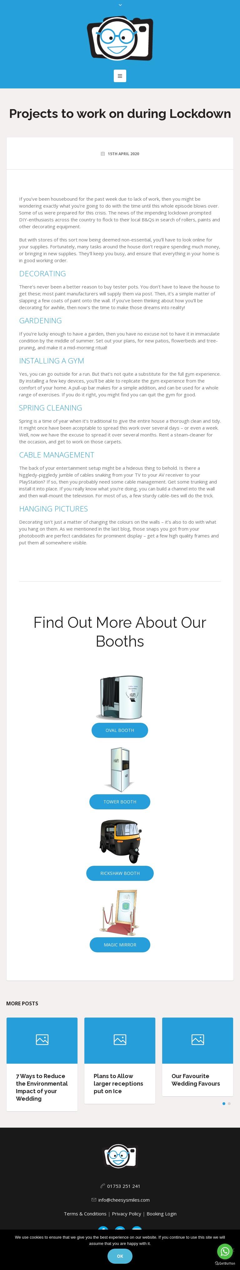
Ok (120, 1256)
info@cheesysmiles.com (124, 1200)
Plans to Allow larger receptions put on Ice (118, 1083)
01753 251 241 (124, 1186)
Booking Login (162, 1213)
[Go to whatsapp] (225, 1251)
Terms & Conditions (85, 1213)
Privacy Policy (126, 1213)
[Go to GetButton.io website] (225, 1264)
